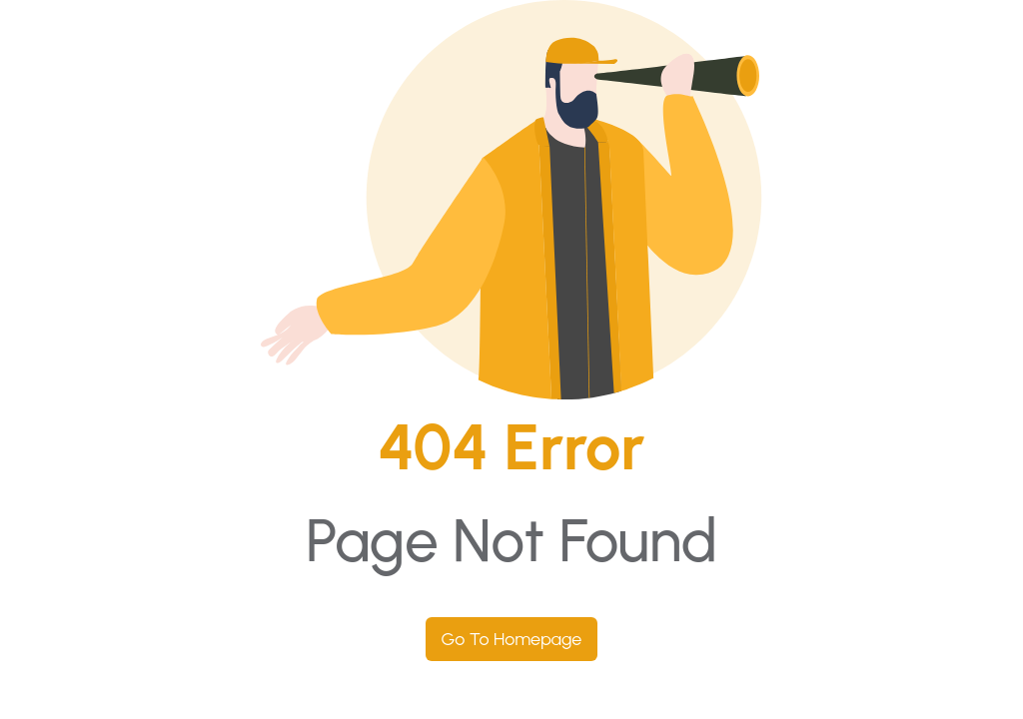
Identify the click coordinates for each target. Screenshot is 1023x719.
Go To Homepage (512, 639)
